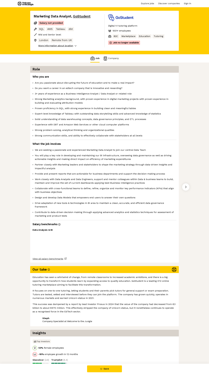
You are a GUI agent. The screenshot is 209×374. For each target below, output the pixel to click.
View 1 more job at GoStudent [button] (71, 351)
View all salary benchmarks (48, 340)
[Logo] (26, 4)
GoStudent (82, 16)
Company (111, 58)
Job (95, 58)
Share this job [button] (42, 351)
